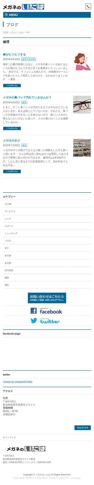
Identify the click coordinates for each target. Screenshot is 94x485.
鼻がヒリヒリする (14, 54)
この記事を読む (12, 85)
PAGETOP (82, 427)
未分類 (32, 59)
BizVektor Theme (47, 478)
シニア (8, 219)
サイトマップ (9, 437)
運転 (7, 285)
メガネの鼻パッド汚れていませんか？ (27, 97)
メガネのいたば (42, 474)
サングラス (10, 211)
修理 (24, 59)
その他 (8, 204)
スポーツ (9, 226)
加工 (7, 248)
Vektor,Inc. (64, 478)
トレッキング (11, 233)
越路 (7, 277)
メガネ (8, 241)
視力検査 (9, 270)
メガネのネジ (11, 140)
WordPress (30, 478)
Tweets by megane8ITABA (17, 381)
